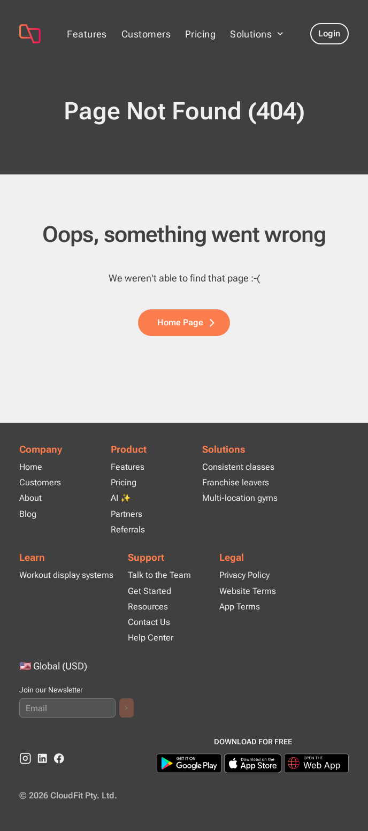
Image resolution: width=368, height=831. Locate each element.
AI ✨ (121, 498)
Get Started (149, 591)
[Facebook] (59, 758)
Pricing (200, 34)
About (30, 498)
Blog (27, 514)
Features (87, 34)
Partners (126, 514)
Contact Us (149, 622)
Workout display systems (66, 575)
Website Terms (247, 591)
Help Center (150, 637)
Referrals (128, 529)
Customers (146, 34)
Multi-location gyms (240, 498)
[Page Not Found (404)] (30, 33)
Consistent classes (238, 467)
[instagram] (25, 758)
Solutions (224, 449)
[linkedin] (42, 758)
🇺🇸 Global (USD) (53, 666)
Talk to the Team (159, 575)
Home (30, 467)
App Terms (239, 606)
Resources (148, 606)
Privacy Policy (244, 575)
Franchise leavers (235, 482)
